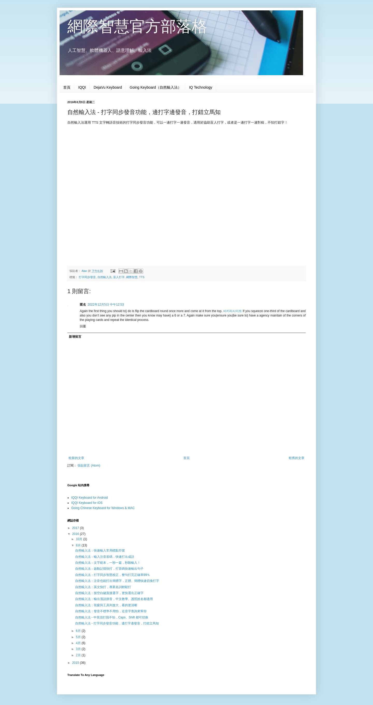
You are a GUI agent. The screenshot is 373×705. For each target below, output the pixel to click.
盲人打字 (119, 277)
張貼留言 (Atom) (88, 465)
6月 (79, 631)
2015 (76, 663)
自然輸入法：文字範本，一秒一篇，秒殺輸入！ (107, 563)
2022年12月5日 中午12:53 (106, 304)
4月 (79, 643)
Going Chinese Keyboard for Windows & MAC (103, 508)
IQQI (82, 87)
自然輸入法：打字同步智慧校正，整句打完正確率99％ (112, 575)
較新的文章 (76, 458)
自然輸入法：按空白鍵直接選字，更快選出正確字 (109, 593)
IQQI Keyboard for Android (89, 497)
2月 (79, 655)
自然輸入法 (104, 277)
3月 (79, 649)
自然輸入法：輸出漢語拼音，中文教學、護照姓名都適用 (114, 599)
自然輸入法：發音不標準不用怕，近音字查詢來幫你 (111, 611)
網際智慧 (132, 277)
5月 (79, 637)
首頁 (66, 87)
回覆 (83, 326)
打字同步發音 (87, 277)
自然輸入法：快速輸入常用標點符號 (100, 550)
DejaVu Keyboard (108, 87)
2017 (76, 528)
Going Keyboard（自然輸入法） (155, 87)
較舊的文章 (296, 458)
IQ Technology (200, 87)
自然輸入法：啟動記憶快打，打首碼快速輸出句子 (109, 568)
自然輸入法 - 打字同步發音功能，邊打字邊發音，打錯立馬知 (117, 623)
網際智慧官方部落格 (137, 26)
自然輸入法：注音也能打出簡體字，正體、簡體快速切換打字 (117, 581)
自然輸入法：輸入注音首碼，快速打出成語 (104, 557)
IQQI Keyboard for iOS (87, 503)
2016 (76, 534)
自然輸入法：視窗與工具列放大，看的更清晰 (106, 605)
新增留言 (75, 337)
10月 (79, 539)
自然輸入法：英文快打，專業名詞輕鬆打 (103, 587)
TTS (141, 277)
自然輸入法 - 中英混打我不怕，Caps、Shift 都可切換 (111, 617)
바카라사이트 (232, 311)
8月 (79, 545)
